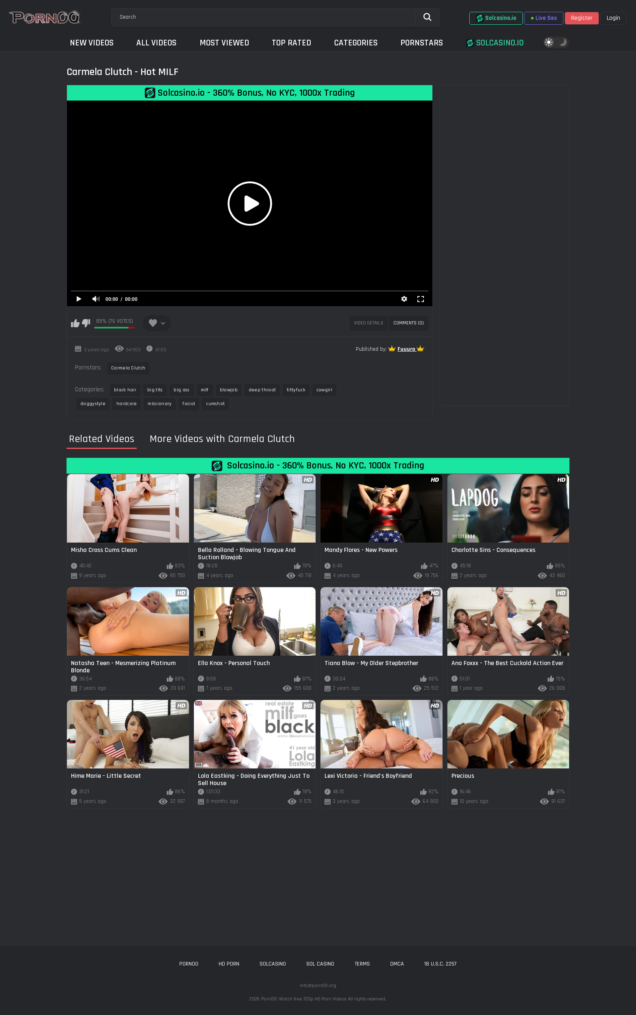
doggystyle (92, 404)
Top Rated (291, 42)
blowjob (229, 390)
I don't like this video (86, 323)
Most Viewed (224, 42)
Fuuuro (407, 349)
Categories (356, 42)
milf (205, 390)
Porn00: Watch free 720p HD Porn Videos (303, 999)
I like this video (75, 323)
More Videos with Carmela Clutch (222, 439)
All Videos (156, 42)
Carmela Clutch (128, 368)
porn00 (188, 964)
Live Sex (544, 18)
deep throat (262, 390)
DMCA (397, 964)
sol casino (320, 964)
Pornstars (421, 42)
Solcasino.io (496, 18)
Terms (362, 964)
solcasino (273, 964)
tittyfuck (296, 390)
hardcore (126, 404)
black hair (125, 390)
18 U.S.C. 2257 (440, 964)
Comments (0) (408, 323)
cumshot (215, 404)
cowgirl (324, 390)
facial (189, 404)
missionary (160, 404)
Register (582, 18)
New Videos (92, 42)
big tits (155, 390)
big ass (181, 390)
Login (613, 18)
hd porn (229, 964)
